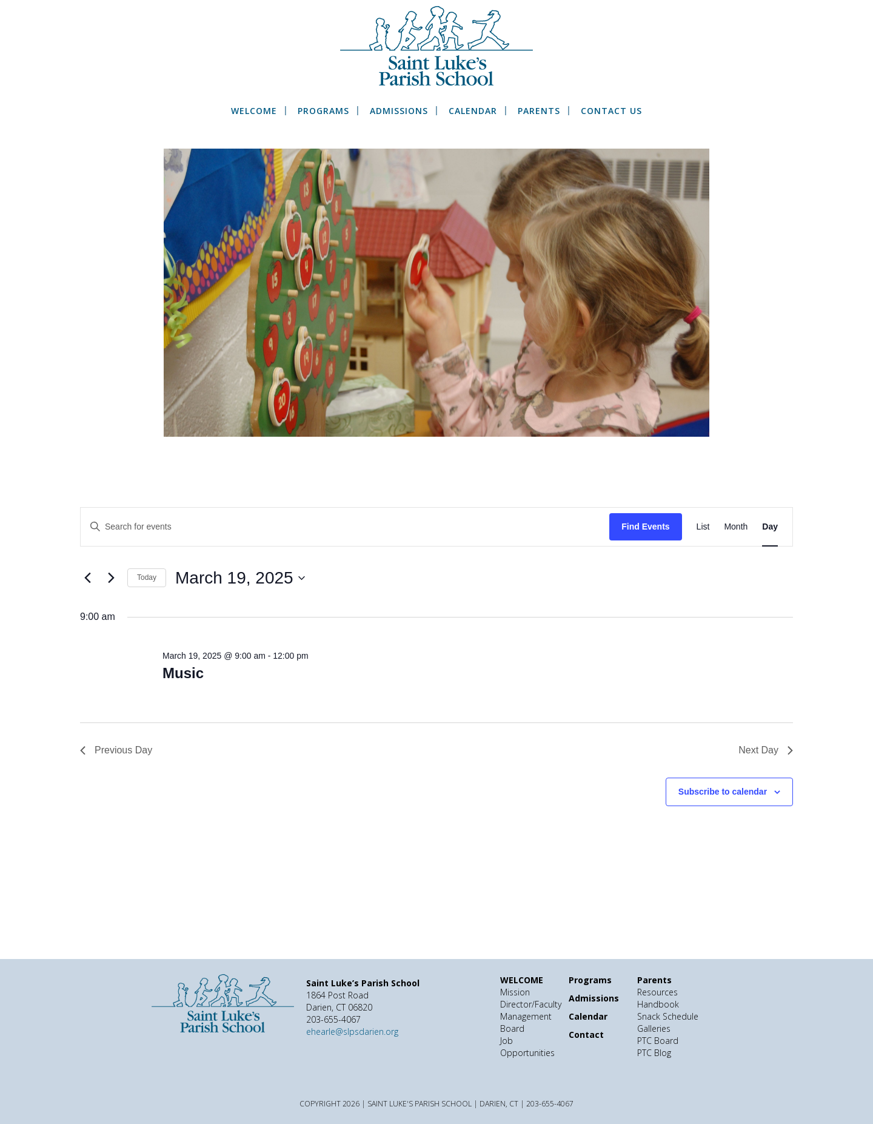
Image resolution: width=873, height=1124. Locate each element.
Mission (515, 992)
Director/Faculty (530, 1004)
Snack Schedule (667, 1016)
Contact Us (611, 111)
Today (146, 577)
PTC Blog (654, 1052)
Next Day (765, 750)
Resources (657, 992)
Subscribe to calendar (722, 791)
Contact (586, 1034)
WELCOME (254, 111)
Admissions (399, 111)
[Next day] (111, 578)
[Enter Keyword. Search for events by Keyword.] (345, 527)
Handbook (658, 1004)
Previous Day (116, 750)
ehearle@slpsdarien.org (352, 1031)
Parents (539, 111)
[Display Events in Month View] (736, 527)
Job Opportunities (527, 1046)
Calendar (473, 111)
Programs (323, 111)
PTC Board (657, 1040)
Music (183, 673)
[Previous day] (87, 578)
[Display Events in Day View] (770, 527)
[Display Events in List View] (703, 527)
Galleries (654, 1028)
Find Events (645, 526)
